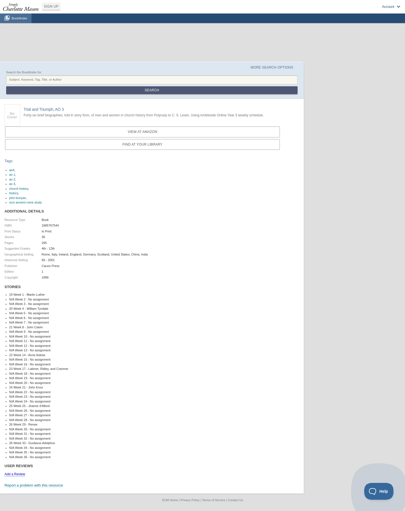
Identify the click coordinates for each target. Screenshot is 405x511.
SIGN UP (51, 6)
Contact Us (235, 500)
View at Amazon (142, 132)
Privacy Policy (190, 500)
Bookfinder (19, 18)
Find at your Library (143, 144)
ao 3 (12, 184)
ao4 (11, 170)
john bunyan (17, 198)
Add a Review (14, 474)
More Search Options (272, 67)
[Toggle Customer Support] (379, 491)
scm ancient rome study (25, 202)
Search (152, 90)
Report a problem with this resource (33, 485)
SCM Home (170, 500)
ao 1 (12, 174)
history (13, 193)
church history (18, 188)
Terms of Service (213, 500)
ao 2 (12, 179)
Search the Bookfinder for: (24, 72)
